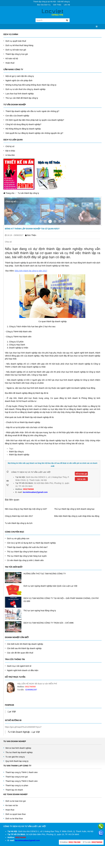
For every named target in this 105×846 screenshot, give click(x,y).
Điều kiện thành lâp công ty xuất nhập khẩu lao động (76, 516)
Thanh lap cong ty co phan (16, 785)
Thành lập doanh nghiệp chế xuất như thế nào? (27, 547)
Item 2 (50, 221)
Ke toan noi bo (11, 805)
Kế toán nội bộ (11, 58)
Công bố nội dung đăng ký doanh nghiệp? (23, 124)
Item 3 (55, 221)
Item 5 (64, 221)
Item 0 (40, 221)
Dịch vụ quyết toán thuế (15, 41)
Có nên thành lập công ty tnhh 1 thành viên (25, 560)
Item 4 (59, 221)
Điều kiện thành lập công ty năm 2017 (31, 271)
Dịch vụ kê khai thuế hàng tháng (19, 45)
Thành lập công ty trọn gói (16, 54)
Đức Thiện (30, 235)
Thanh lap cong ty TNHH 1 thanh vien (21, 772)
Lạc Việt (12, 711)
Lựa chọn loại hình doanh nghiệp (19, 94)
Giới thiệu (57, 5)
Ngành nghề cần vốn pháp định (18, 80)
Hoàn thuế (9, 63)
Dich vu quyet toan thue (15, 814)
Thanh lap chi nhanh (14, 790)
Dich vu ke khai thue (14, 818)
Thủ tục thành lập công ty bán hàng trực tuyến (27, 556)
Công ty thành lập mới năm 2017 (19, 516)
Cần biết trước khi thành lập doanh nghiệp (25, 644)
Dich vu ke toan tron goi (15, 801)
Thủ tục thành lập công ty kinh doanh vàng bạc (74, 509)
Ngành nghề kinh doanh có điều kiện (22, 670)
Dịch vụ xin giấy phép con (18, 538)
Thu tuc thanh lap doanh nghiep (19, 752)
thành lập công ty (16, 451)
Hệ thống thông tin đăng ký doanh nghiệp (23, 129)
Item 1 (45, 221)
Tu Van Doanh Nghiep (14, 741)
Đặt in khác (10, 151)
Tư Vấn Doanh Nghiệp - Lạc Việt (24, 732)
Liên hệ (67, 5)
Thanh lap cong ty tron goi (16, 777)
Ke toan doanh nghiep (15, 794)
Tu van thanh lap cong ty (17, 766)
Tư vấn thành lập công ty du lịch (18, 523)
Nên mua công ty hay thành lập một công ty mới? (26, 509)
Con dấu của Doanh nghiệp (17, 116)
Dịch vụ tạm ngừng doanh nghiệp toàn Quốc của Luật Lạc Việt (50, 586)
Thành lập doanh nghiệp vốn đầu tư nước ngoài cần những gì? (32, 111)
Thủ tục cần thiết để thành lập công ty (21, 98)
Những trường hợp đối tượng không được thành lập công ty (30, 85)
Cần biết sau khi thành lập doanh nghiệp (24, 648)
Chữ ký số (9, 146)
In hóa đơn (10, 155)
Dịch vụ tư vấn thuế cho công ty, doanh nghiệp (25, 89)
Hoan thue (9, 810)
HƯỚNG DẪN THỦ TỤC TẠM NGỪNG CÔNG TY (44, 574)
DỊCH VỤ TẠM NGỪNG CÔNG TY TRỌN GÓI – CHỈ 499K (48, 623)
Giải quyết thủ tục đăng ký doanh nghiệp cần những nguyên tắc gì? (34, 133)
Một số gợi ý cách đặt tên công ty (19, 76)
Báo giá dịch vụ (44, 5)
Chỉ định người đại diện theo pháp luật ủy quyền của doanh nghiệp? (34, 120)
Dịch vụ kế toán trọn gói (15, 50)
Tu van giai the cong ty (15, 757)
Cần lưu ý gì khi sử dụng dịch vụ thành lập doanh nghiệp (31, 543)
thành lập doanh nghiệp (19, 454)
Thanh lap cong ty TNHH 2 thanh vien (21, 781)
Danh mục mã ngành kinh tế (19, 666)
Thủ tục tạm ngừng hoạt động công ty (39, 610)
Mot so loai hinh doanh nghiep (18, 748)
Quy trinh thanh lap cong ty (16, 761)
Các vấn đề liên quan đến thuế (20, 653)
